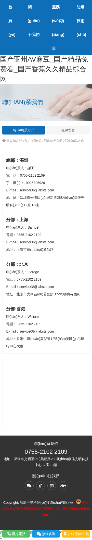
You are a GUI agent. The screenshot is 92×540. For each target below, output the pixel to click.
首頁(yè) (11, 20)
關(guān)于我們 (34, 20)
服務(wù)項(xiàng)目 (58, 27)
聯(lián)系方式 (23, 130)
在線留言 (68, 130)
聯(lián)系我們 (53, 140)
